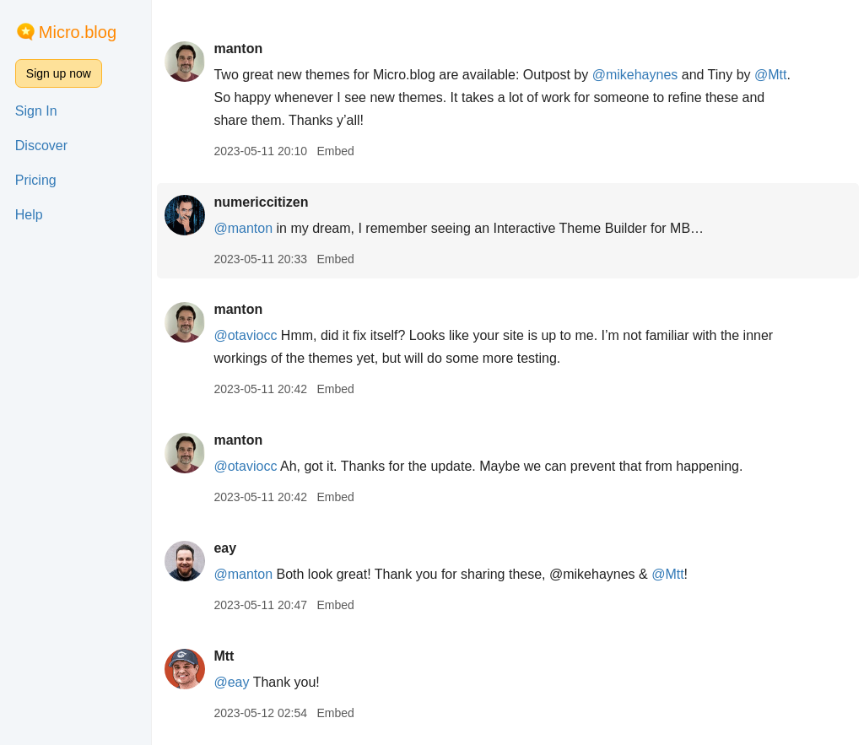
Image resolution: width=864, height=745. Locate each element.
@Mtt (770, 74)
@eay (231, 682)
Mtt (223, 656)
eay (224, 548)
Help (29, 215)
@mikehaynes (635, 74)
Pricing (36, 180)
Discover (41, 145)
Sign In (36, 111)
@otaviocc (245, 335)
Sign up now (58, 73)
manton (237, 48)
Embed (335, 151)
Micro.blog (77, 32)
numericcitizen (260, 202)
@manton (243, 228)
